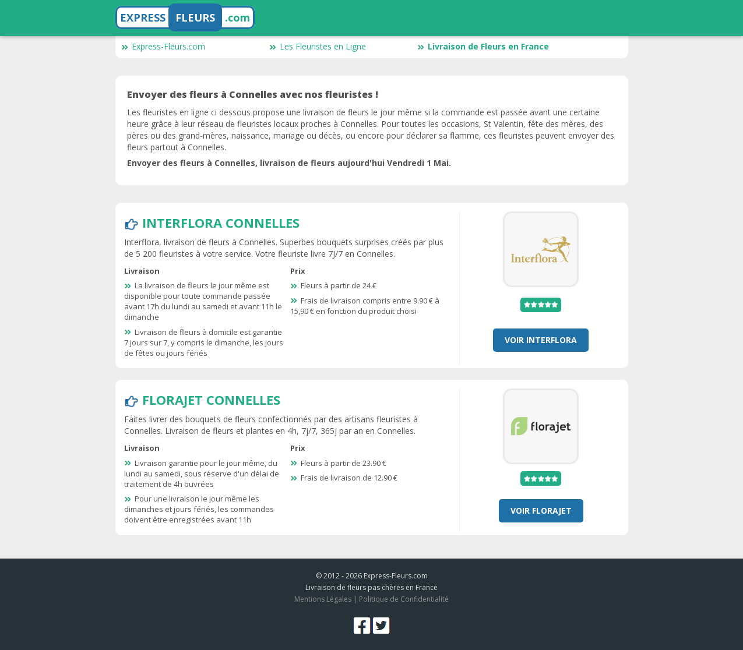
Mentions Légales (322, 599)
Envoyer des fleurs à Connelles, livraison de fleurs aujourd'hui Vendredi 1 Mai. (289, 162)
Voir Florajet (541, 510)
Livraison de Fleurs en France (483, 46)
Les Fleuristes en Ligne (317, 46)
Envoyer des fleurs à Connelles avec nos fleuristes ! (252, 94)
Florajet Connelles (211, 399)
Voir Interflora (541, 339)
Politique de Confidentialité (404, 599)
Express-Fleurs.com (163, 46)
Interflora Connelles (221, 222)
